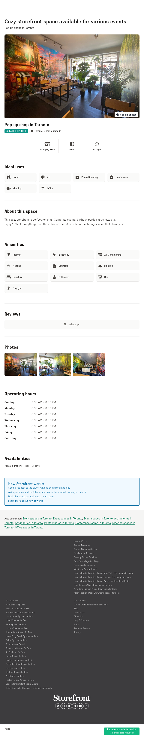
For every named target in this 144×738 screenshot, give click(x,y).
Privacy (77, 632)
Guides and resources (84, 565)
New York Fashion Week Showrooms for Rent (95, 589)
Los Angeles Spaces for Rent (19, 616)
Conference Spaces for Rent (19, 660)
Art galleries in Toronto (29, 523)
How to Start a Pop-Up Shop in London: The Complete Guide (102, 577)
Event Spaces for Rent (16, 656)
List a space (80, 600)
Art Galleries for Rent (15, 652)
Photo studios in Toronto (59, 523)
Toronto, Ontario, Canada (47, 131)
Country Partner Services (85, 557)
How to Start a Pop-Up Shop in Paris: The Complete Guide (101, 581)
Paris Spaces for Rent (16, 624)
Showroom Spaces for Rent (18, 648)
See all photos (126, 114)
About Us (78, 616)
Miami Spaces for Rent (16, 620)
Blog (76, 608)
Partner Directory (82, 545)
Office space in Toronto (29, 527)
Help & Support (81, 620)
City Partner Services (84, 553)
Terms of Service (82, 628)
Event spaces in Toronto (37, 518)
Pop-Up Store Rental (15, 644)
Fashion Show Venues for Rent (20, 680)
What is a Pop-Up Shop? (85, 569)
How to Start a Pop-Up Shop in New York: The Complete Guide (103, 573)
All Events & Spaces (15, 604)
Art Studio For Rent (15, 676)
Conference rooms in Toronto (93, 523)
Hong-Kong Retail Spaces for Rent (22, 636)
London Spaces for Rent (17, 628)
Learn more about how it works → (27, 500)
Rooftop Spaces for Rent (17, 672)
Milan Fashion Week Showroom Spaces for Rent (96, 593)
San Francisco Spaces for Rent (20, 612)
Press (76, 624)
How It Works (80, 541)
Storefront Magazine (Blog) (86, 561)
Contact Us (79, 612)
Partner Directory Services (86, 549)
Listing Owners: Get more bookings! (91, 604)
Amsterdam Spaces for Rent (19, 632)
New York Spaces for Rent (18, 608)
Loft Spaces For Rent (16, 668)
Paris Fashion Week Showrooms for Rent (93, 585)
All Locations (12, 600)
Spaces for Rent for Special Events (22, 684)
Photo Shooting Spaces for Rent (20, 664)
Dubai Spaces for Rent (16, 640)
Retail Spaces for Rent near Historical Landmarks (29, 688)
